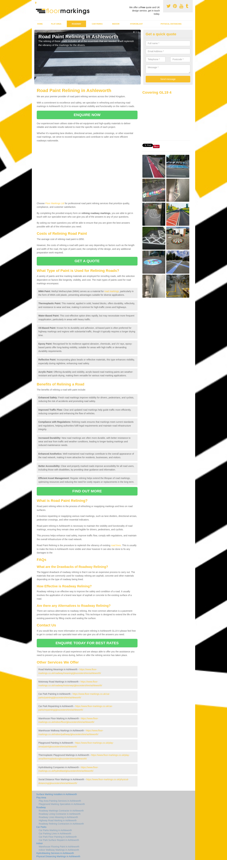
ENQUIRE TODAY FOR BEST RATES (87, 643)
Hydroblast (136, 24)
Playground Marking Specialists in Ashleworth (62, 804)
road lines (116, 545)
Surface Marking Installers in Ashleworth (56, 794)
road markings (111, 291)
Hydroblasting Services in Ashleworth (55, 853)
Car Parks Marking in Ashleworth (55, 830)
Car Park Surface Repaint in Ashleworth (59, 840)
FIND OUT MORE (87, 491)
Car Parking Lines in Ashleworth (55, 833)
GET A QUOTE (87, 261)
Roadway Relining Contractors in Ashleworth (61, 823)
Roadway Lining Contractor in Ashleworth (60, 814)
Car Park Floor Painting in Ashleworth (58, 836)
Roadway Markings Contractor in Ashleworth (61, 810)
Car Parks (97, 24)
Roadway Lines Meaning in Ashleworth (58, 817)
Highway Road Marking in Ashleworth (58, 820)
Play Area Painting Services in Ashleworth (60, 801)
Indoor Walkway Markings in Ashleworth (59, 850)
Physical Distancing (171, 24)
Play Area (56, 24)
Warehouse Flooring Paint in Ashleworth (59, 846)
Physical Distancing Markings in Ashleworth (58, 856)
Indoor (116, 24)
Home (40, 24)
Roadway (76, 24)
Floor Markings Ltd (54, 203)
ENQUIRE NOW (87, 115)
